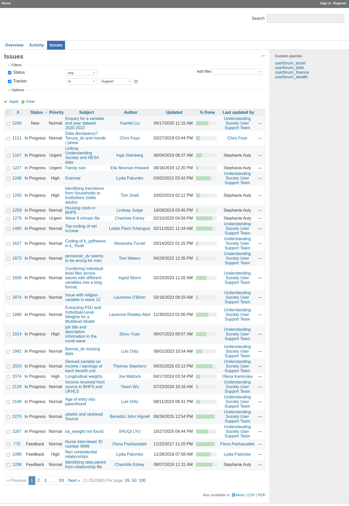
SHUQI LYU (130, 431)
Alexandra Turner (130, 243)
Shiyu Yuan (129, 334)
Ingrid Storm (130, 278)
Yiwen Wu (130, 387)
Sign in (325, 3)
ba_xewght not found (84, 431)
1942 (17, 351)
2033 (17, 366)
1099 (17, 454)
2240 (17, 123)
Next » (74, 480)
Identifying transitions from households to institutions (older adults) (84, 195)
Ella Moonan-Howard (130, 168)
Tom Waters (130, 258)
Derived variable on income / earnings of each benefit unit (83, 366)
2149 (17, 401)
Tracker (19, 81)
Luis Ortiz (129, 351)
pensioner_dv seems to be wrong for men (84, 258)
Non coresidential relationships (81, 454)
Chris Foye (130, 138)
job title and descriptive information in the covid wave (81, 334)
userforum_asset (290, 63)
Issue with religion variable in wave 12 (82, 297)
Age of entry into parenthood (80, 401)
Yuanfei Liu (130, 123)
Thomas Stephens (129, 366)
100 (142, 480)
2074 (17, 376)
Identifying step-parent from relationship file (85, 464)
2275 (17, 416)
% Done (207, 112)
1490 (17, 228)
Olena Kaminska (237, 376)
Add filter (204, 71)
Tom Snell (130, 195)
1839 (17, 278)
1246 (17, 178)
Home (6, 3)
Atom (240, 495)
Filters (17, 65)
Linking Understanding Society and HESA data (82, 155)
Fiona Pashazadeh (130, 444)
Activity (36, 45)
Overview (14, 45)
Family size (75, 168)
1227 (17, 168)
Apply (14, 101)
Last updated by (238, 112)
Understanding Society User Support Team (237, 123)
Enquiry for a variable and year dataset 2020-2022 (84, 123)
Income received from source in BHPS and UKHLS (85, 386)
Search (258, 18)
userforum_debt (289, 67)
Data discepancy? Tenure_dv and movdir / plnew (85, 138)
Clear (30, 101)
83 (61, 480)
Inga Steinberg (129, 155)
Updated (174, 112)
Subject (86, 112)
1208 (17, 464)
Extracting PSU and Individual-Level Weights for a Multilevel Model (83, 314)
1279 (17, 218)
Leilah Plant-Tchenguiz (129, 228)
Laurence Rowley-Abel (129, 314)
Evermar (72, 178)
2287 (17, 431)
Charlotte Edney (130, 218)
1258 (17, 210)
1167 (17, 155)
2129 (17, 387)
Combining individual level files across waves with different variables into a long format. (84, 277)
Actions (260, 123)
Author (130, 112)
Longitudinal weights (83, 376)
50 (134, 480)
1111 (17, 138)
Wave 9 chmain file (82, 218)
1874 (17, 297)
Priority (56, 112)
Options (18, 90)
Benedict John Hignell (130, 416)
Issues (56, 45)
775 (16, 444)
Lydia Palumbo (129, 178)
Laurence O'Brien (130, 297)
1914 (17, 334)
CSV (251, 495)
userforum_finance (292, 72)
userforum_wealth (291, 77)
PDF (261, 495)
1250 (17, 195)
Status (18, 72)
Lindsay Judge (130, 210)
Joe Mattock (130, 376)
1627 (17, 243)
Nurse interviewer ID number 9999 (83, 443)
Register (339, 3)
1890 (17, 314)
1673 (17, 258)
